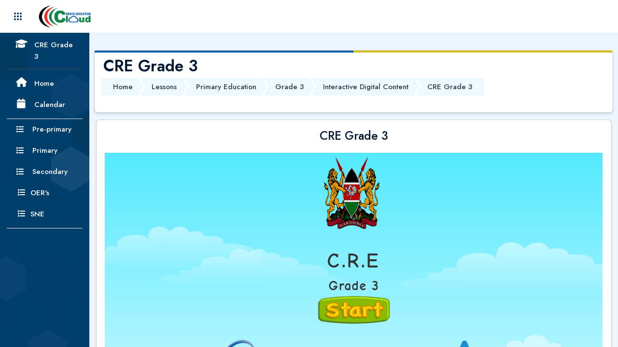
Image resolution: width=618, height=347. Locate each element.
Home (123, 86)
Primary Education (226, 86)
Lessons (164, 86)
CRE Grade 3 (449, 86)
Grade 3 (289, 86)
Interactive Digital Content (365, 86)
